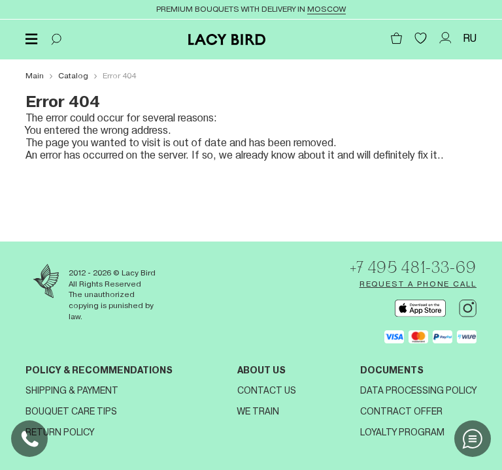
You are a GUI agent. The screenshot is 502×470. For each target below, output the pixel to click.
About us (261, 370)
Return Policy (59, 432)
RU (470, 38)
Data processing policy (418, 390)
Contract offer (401, 411)
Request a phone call (418, 284)
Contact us (266, 390)
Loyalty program (402, 432)
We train (258, 411)
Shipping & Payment (71, 390)
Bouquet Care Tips (71, 411)
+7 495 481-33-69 (413, 267)
